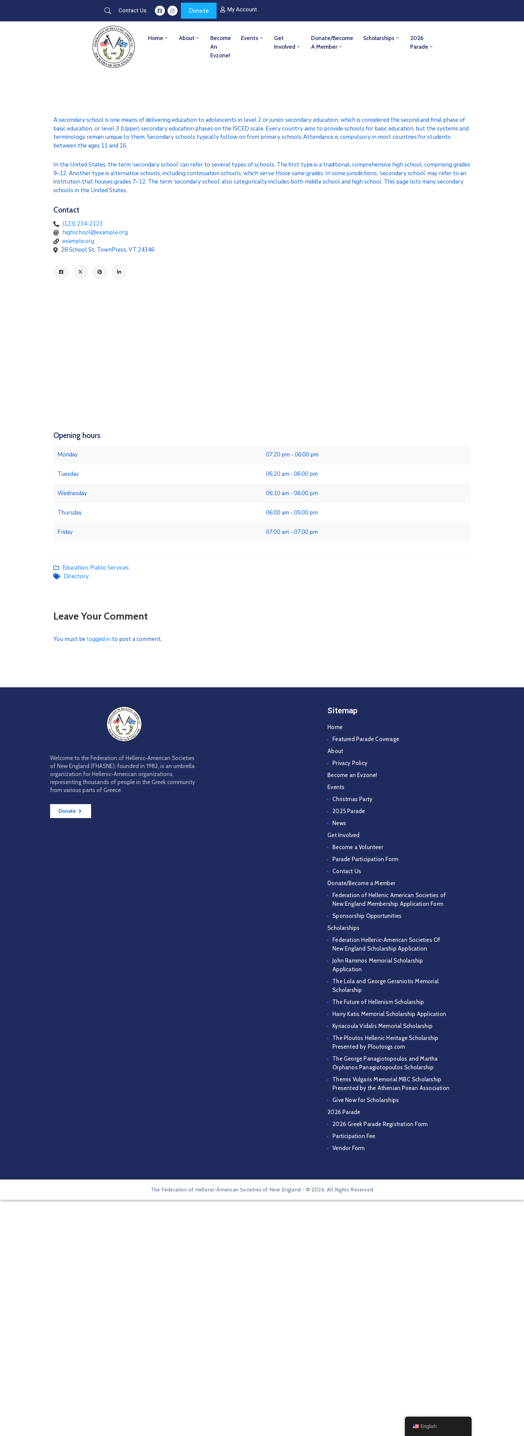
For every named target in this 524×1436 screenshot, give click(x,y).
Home (158, 38)
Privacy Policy (349, 763)
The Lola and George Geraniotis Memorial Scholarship (385, 985)
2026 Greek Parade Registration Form (380, 1124)
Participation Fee (353, 1136)
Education (75, 568)
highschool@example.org (95, 232)
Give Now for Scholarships (365, 1100)
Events (252, 38)
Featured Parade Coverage (365, 739)
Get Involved (287, 42)
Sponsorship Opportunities (367, 916)
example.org (78, 241)
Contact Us (346, 871)
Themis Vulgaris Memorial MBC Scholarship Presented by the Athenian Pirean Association (391, 1083)
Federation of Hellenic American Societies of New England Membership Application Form (389, 899)
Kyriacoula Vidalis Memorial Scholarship (382, 1026)
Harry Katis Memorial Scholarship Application (389, 1014)
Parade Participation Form (365, 859)
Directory (76, 576)
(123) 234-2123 (82, 224)
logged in (98, 639)
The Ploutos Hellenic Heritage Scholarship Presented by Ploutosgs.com (385, 1042)
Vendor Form (348, 1148)
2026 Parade (422, 42)
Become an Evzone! (220, 47)
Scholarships (381, 38)
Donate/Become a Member (332, 42)
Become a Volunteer (357, 847)
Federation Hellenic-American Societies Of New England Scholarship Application (386, 944)
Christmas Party (352, 799)
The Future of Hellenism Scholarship (378, 1002)
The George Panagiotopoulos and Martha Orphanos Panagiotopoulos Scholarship (385, 1063)
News (339, 823)
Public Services (109, 568)
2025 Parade (348, 811)
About (189, 38)
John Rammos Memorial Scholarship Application (377, 965)
